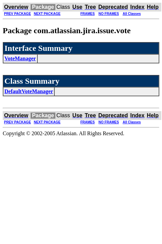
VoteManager (20, 58)
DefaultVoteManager (28, 91)
